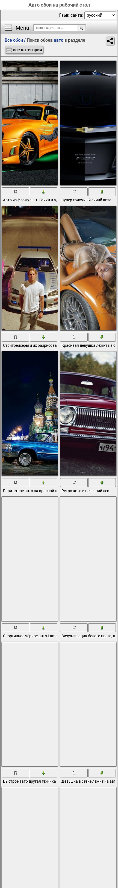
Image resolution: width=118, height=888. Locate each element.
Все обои (14, 40)
